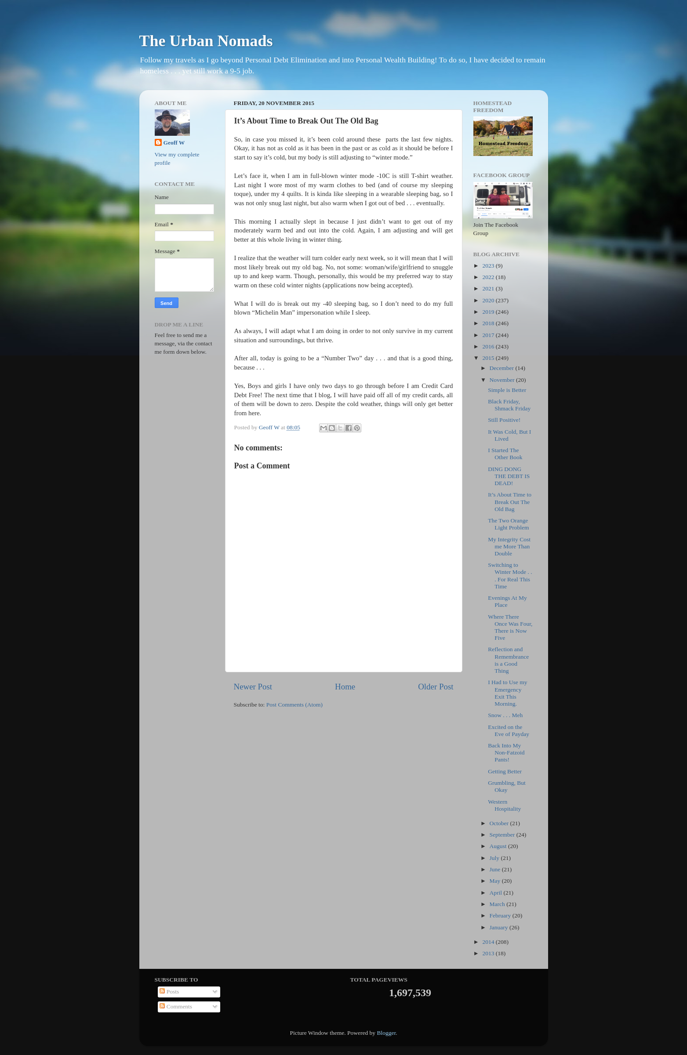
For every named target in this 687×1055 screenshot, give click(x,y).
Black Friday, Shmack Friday (509, 405)
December (503, 368)
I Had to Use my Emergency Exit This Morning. (507, 693)
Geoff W (174, 142)
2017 (488, 335)
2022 (488, 277)
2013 (488, 953)
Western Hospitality (504, 805)
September (503, 834)
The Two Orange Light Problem (508, 524)
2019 (488, 311)
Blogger (386, 1033)
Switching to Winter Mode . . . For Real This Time (510, 576)
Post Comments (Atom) (294, 704)
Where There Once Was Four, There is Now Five (510, 627)
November (503, 380)
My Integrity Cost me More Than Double (509, 546)
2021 (488, 288)
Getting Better (505, 771)
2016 (488, 346)
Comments (176, 1006)
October (500, 823)
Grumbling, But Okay (507, 786)
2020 (488, 300)
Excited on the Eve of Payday (508, 730)
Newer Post (253, 686)
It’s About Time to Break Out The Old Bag (509, 501)
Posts (169, 991)
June (496, 869)
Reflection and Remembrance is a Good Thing (508, 660)
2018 (488, 323)
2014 (488, 942)
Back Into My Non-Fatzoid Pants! (506, 752)
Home (345, 686)
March (498, 904)
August (499, 846)
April (497, 892)
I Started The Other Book (505, 453)
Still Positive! (504, 420)
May (496, 880)
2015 (488, 358)
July (495, 858)
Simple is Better (507, 390)
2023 (488, 265)
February (501, 915)
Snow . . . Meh (505, 715)
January (499, 927)
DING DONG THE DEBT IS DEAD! (509, 476)
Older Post (435, 686)
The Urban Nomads (206, 41)
